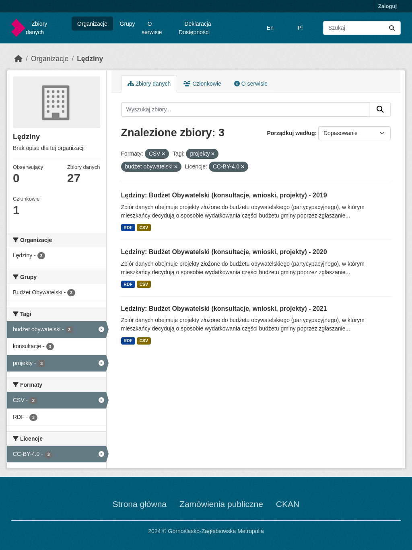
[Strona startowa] (18, 59)
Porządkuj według (291, 133)
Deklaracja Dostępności (195, 28)
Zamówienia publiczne (221, 504)
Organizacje (92, 24)
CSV (143, 227)
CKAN (287, 504)
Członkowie (202, 83)
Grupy (127, 24)
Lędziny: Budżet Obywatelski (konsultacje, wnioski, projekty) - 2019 (224, 195)
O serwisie (152, 28)
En (270, 28)
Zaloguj (387, 6)
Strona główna (140, 504)
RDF (128, 227)
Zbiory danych (36, 28)
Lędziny (90, 59)
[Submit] (392, 28)
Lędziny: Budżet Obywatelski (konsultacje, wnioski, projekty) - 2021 (224, 308)
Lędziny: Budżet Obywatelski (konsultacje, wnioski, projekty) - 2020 (224, 251)
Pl (300, 28)
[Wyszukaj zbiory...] (362, 28)
